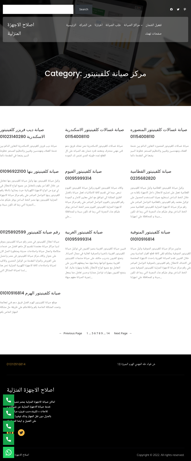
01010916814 (16, 364)
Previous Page (70, 333)
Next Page (123, 333)
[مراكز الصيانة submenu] (142, 25)
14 (107, 333)
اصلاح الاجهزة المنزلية (30, 390)
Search (83, 9)
